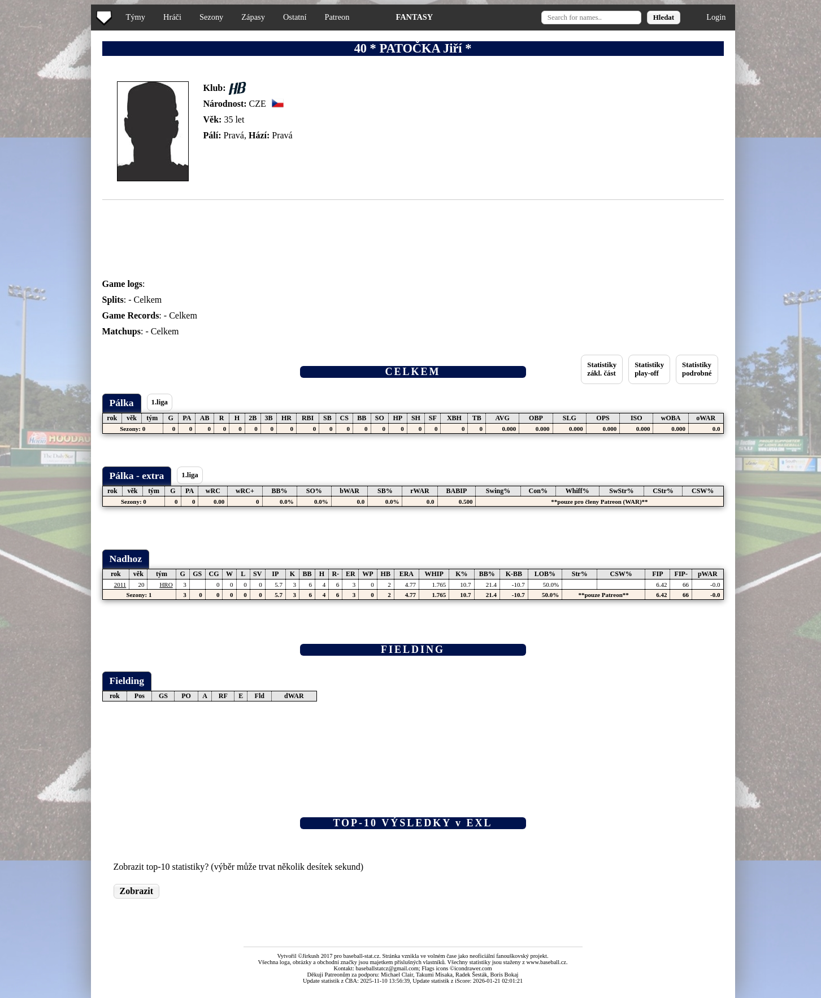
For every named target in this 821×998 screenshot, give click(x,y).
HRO (165, 584)
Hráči (172, 16)
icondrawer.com (473, 968)
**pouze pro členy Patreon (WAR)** (599, 501)
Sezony (211, 16)
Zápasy (253, 16)
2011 (120, 584)
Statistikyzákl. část (601, 369)
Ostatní (295, 16)
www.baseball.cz (546, 962)
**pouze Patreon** (603, 594)
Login (716, 16)
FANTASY (414, 16)
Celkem (148, 299)
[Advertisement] (47, 225)
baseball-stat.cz (362, 956)
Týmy (135, 16)
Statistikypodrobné (696, 369)
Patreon (336, 16)
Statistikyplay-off (649, 369)
